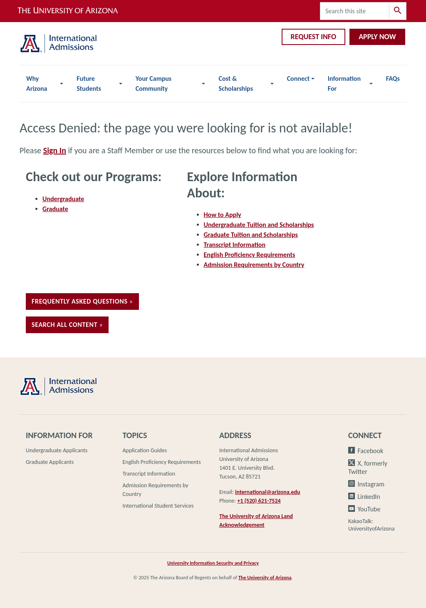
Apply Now (377, 36)
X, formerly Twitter (367, 467)
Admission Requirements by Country (254, 265)
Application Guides (145, 450)
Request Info (314, 36)
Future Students (89, 83)
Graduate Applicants (50, 462)
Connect (298, 78)
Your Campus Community (153, 83)
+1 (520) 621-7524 (258, 500)
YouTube (368, 509)
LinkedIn (368, 497)
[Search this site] (354, 11)
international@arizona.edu (267, 492)
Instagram (370, 484)
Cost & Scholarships (235, 83)
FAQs (393, 78)
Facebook (370, 451)
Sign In (54, 150)
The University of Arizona (265, 577)
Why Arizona (36, 83)
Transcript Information (235, 245)
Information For (344, 83)
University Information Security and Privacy (213, 563)
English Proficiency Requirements (249, 255)
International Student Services (158, 505)
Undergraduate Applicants (56, 450)
